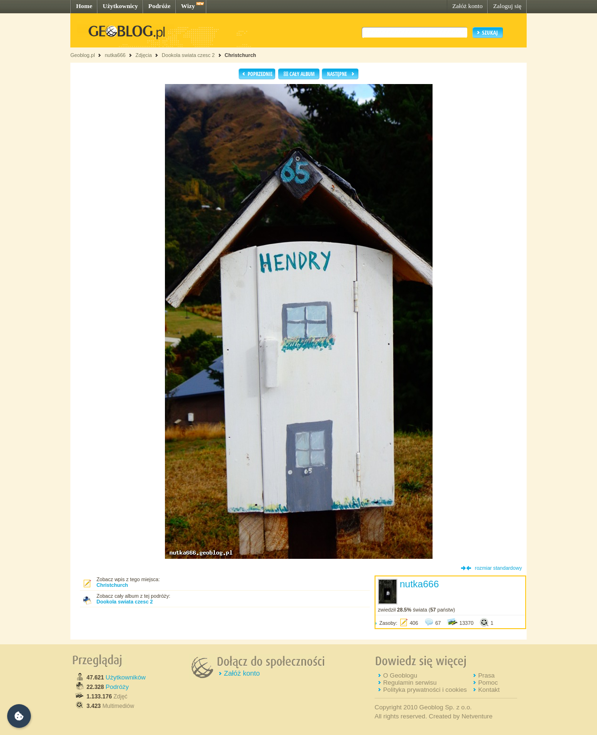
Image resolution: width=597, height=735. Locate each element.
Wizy (188, 5)
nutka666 (115, 55)
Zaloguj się (507, 5)
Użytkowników (125, 677)
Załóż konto (467, 5)
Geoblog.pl (82, 55)
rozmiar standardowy (498, 568)
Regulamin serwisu (410, 682)
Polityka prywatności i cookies (425, 689)
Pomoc (488, 682)
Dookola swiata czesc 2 (188, 55)
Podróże (159, 5)
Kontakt (489, 689)
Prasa (486, 675)
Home (84, 5)
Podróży (117, 686)
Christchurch (240, 55)
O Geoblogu (400, 675)
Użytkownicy (120, 5)
